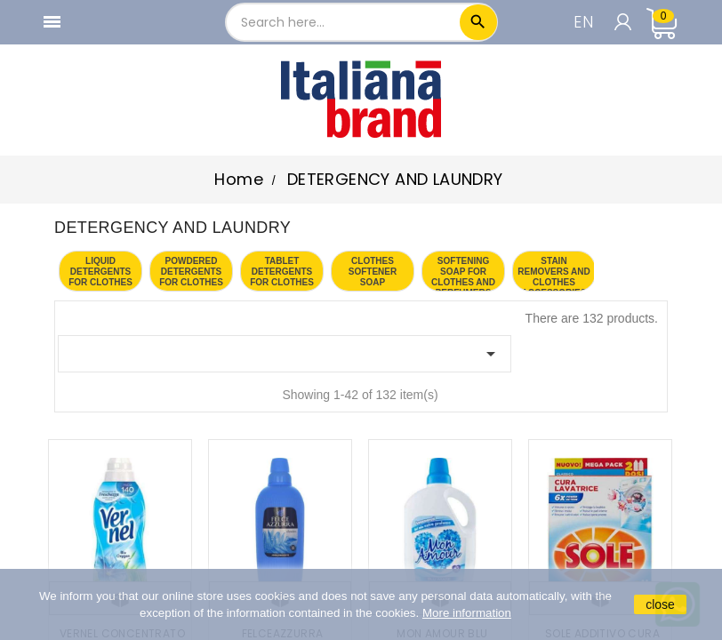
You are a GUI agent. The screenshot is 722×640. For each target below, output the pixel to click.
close (660, 604)
